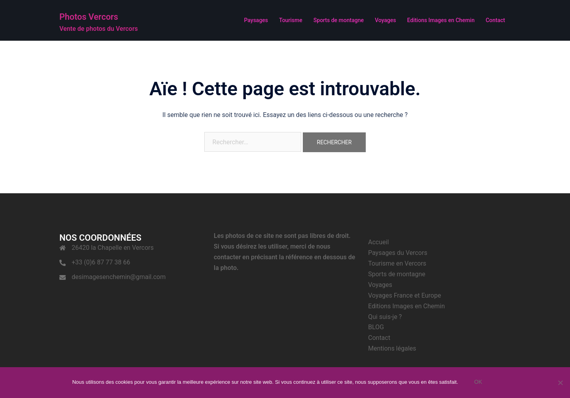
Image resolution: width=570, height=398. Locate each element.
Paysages (256, 20)
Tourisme (290, 20)
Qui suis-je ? (385, 317)
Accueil (378, 242)
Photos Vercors (103, 15)
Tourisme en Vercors (397, 263)
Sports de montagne (339, 20)
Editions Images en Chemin (440, 20)
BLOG (376, 327)
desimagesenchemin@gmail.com (118, 277)
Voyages (385, 20)
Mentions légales (392, 348)
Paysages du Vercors (397, 253)
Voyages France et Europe (404, 295)
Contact (495, 20)
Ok (480, 383)
